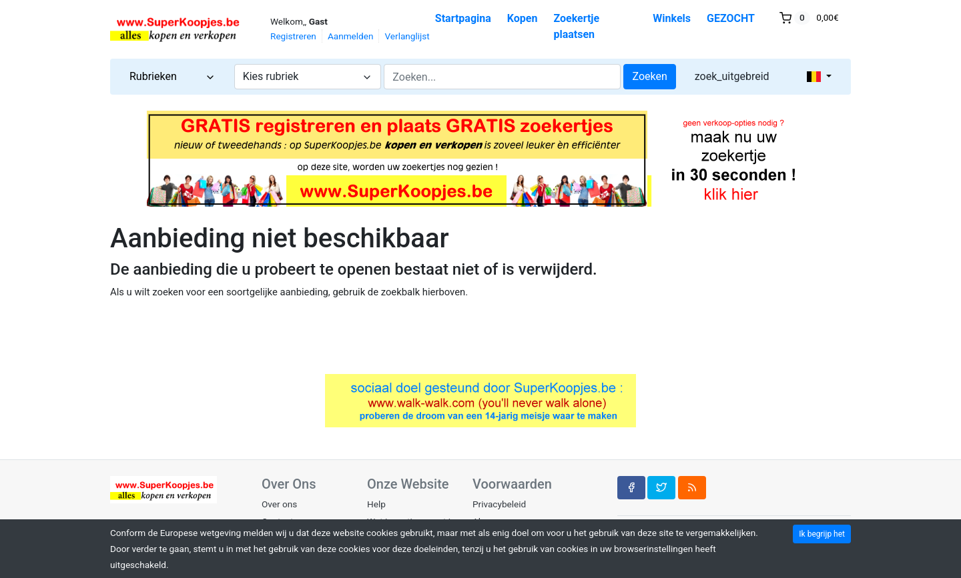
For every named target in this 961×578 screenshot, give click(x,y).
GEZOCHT (731, 18)
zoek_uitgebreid (732, 76)
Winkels (672, 18)
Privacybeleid (499, 504)
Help (376, 504)
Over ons (279, 504)
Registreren (293, 36)
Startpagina (463, 18)
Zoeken (649, 76)
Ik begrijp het (822, 534)
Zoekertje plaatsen (576, 26)
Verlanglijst (406, 36)
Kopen (522, 18)
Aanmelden (351, 36)
